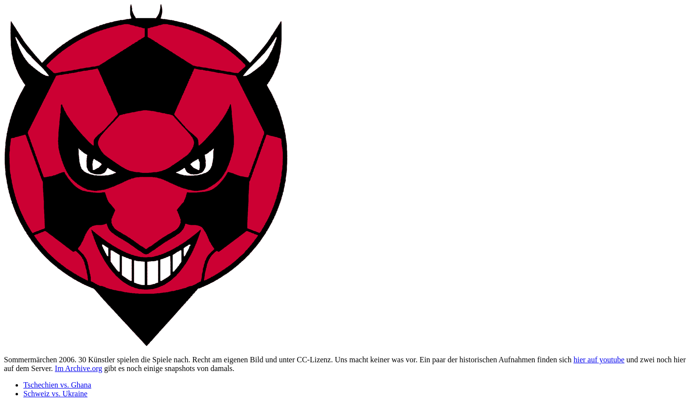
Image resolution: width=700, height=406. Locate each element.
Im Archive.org (78, 368)
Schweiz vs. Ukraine (55, 393)
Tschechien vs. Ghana (57, 385)
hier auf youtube (599, 359)
